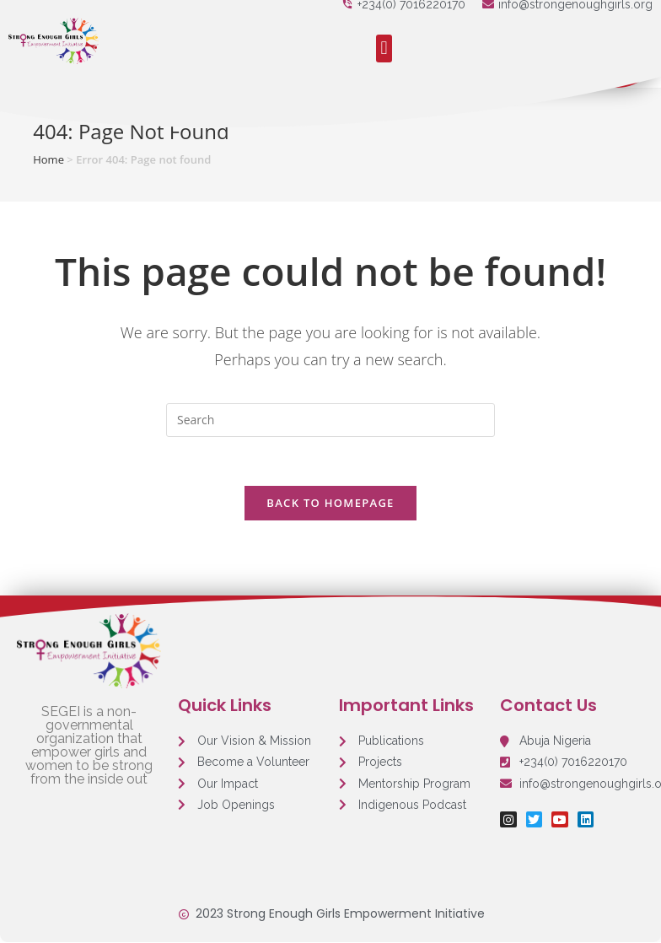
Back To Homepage (330, 504)
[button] (384, 48)
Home (48, 159)
